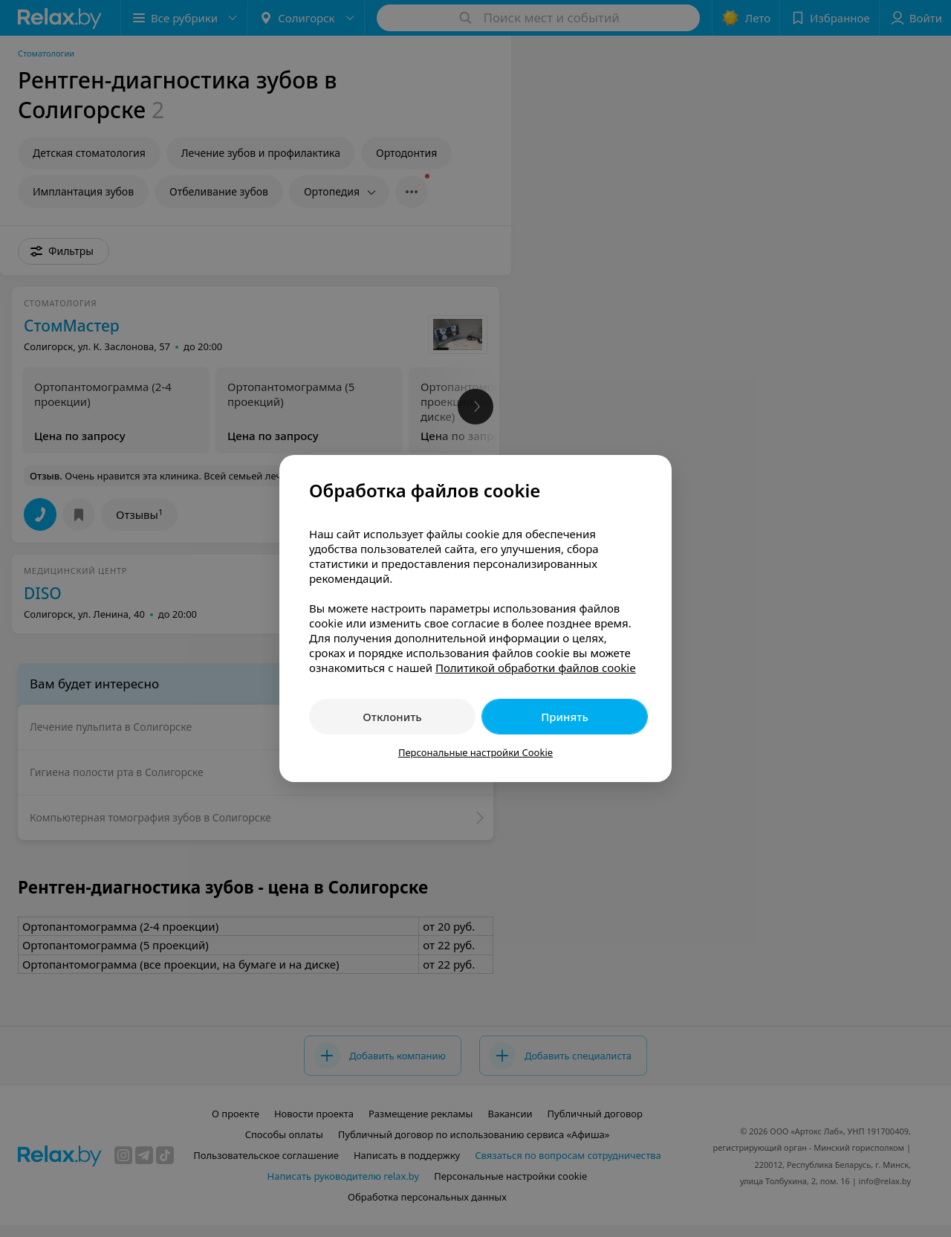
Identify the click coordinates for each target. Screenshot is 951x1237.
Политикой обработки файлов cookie (535, 667)
